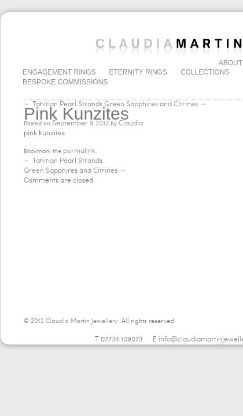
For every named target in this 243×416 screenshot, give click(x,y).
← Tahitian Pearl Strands (63, 104)
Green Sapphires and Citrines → (155, 104)
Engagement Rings (59, 72)
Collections (205, 72)
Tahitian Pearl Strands (63, 161)
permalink (79, 151)
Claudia (131, 123)
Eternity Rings (138, 72)
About (230, 63)
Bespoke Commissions (65, 82)
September (70, 123)
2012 (102, 123)
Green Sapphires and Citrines (75, 170)
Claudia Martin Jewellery (82, 321)
